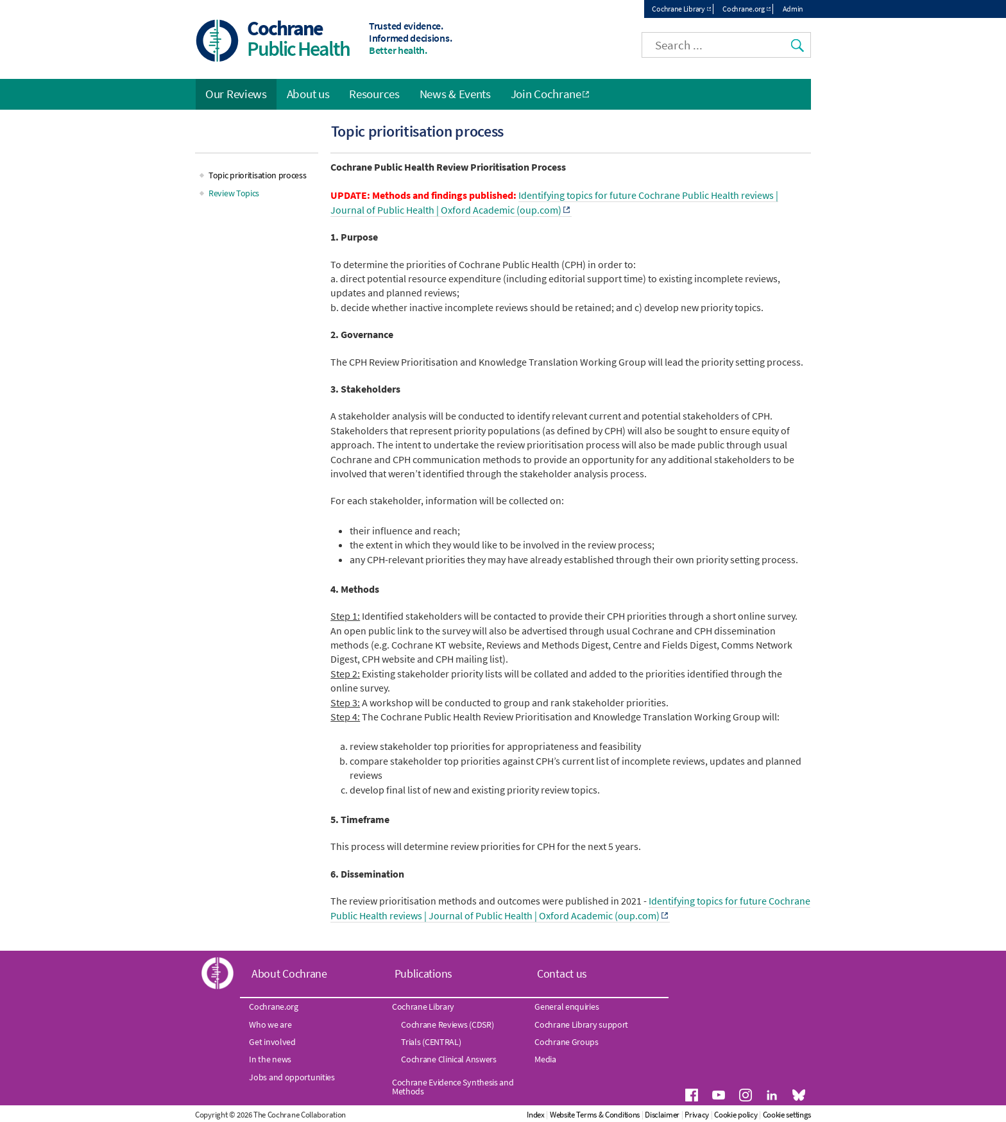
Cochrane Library (678, 8)
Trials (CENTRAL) (431, 1042)
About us (308, 93)
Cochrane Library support (581, 1024)
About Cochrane (289, 973)
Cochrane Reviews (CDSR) (447, 1024)
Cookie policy (735, 1114)
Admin (793, 8)
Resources (374, 93)
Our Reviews (236, 93)
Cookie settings (787, 1114)
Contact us (562, 973)
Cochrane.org (743, 8)
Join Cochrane (546, 93)
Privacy (697, 1114)
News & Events (455, 93)
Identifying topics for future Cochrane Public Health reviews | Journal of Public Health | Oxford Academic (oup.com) (554, 202)
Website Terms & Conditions (595, 1114)
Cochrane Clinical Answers (449, 1059)
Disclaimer (662, 1114)
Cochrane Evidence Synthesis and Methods (453, 1086)
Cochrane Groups (566, 1042)
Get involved (272, 1042)
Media (545, 1059)
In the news (270, 1059)
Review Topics (234, 193)
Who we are (270, 1024)
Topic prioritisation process (258, 175)
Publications (423, 973)
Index (536, 1114)
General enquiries (566, 1006)
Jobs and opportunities (291, 1077)
